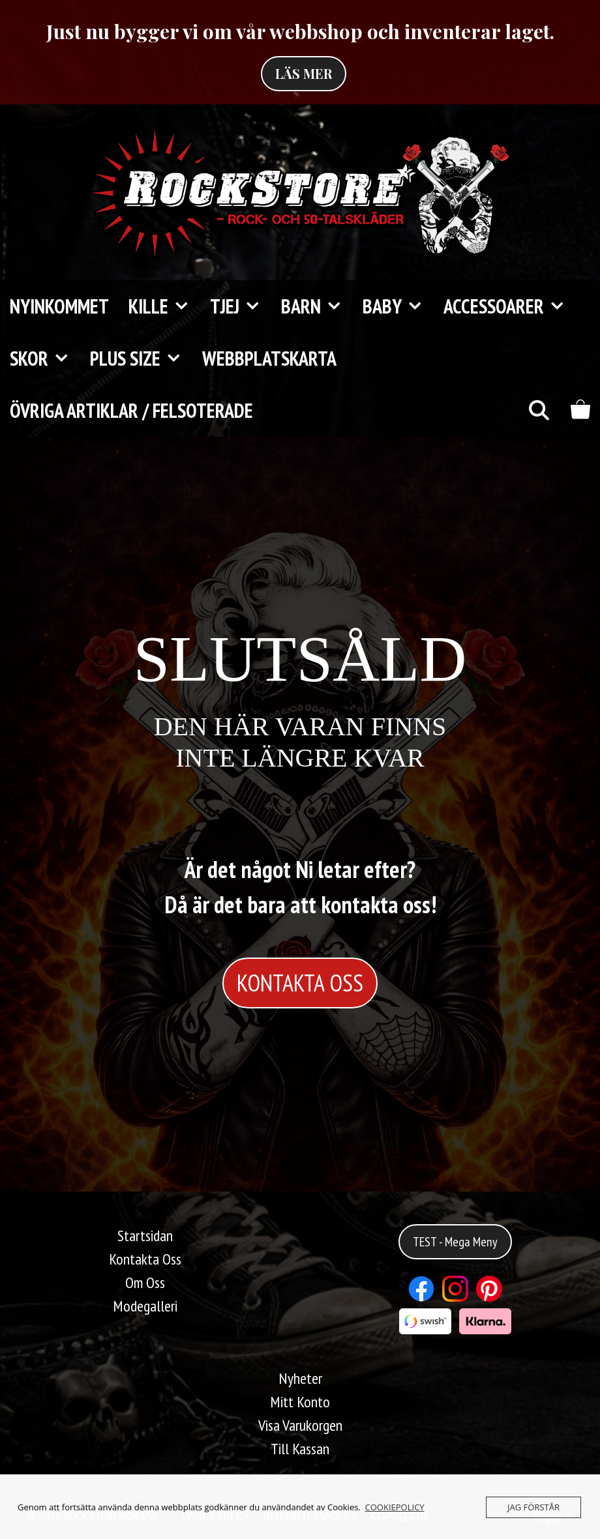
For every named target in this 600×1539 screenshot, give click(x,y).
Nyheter (300, 1378)
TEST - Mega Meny (455, 1241)
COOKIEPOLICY (395, 1507)
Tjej (240, 306)
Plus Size (141, 358)
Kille (164, 306)
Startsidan (145, 1235)
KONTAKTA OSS (300, 982)
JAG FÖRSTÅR (533, 1507)
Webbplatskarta (269, 358)
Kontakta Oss (145, 1259)
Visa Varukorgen (300, 1425)
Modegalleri (145, 1306)
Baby (398, 306)
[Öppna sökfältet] (538, 411)
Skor (45, 358)
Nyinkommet (59, 306)
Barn (317, 306)
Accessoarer (509, 306)
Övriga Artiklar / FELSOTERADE (131, 410)
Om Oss (145, 1282)
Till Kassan (300, 1449)
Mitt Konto (300, 1402)
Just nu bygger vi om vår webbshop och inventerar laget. (300, 31)
